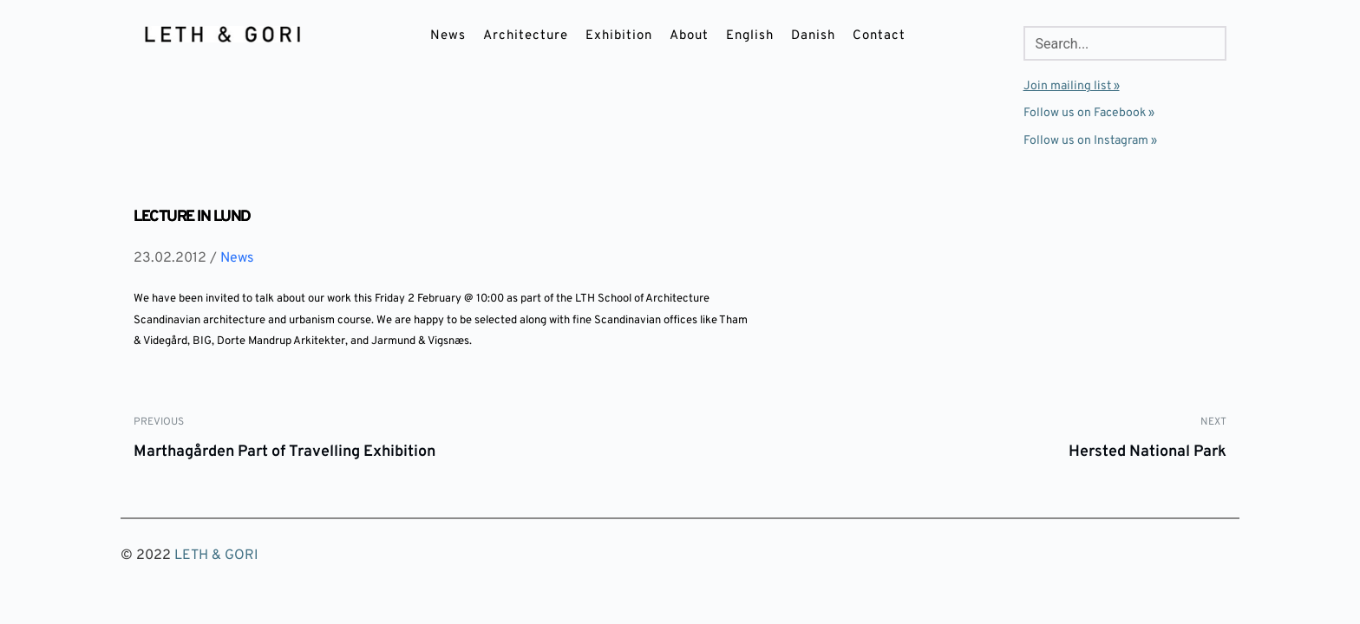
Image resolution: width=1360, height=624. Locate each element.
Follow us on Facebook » (1088, 113)
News (237, 258)
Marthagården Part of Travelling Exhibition (284, 452)
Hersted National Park (1147, 452)
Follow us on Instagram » (1090, 140)
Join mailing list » (1071, 86)
